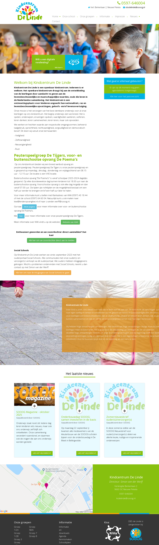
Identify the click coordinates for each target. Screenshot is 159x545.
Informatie (105, 16)
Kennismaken (65, 539)
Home (55, 16)
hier (21, 216)
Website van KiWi (70, 222)
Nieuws (134, 16)
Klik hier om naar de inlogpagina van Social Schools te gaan (42, 272)
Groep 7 (33, 533)
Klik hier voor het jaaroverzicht (124, 96)
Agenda (62, 536)
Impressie (120, 16)
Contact (56, 21)
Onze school (68, 16)
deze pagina (29, 206)
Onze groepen (87, 16)
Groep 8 (33, 536)
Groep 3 (18, 539)
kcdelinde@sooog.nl (125, 498)
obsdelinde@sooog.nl (134, 7)
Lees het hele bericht (42, 453)
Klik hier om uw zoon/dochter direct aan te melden (51, 240)
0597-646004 (131, 3)
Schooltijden (65, 542)
